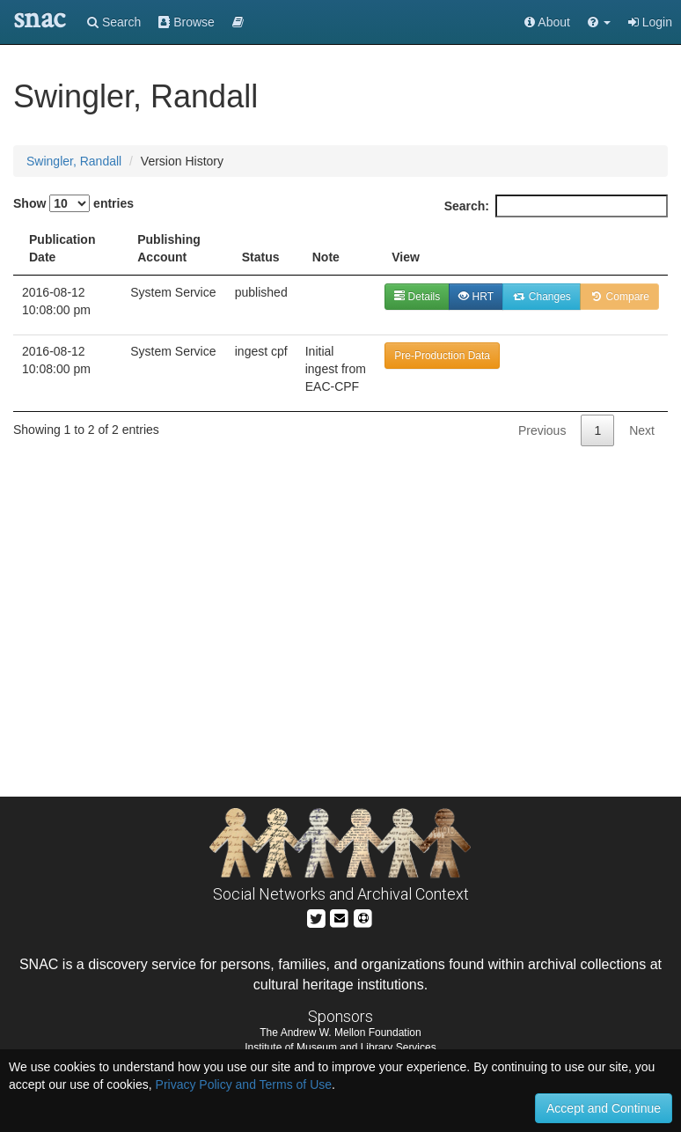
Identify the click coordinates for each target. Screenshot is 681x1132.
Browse (186, 22)
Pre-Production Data (442, 355)
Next (642, 430)
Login (650, 22)
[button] (599, 22)
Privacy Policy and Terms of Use (244, 1084)
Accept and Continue (603, 1108)
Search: (556, 206)
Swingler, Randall (73, 161)
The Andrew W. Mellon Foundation (340, 1032)
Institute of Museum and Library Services (340, 1047)
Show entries (73, 203)
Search (114, 22)
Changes (541, 296)
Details (417, 296)
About (547, 22)
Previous (542, 430)
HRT (476, 296)
